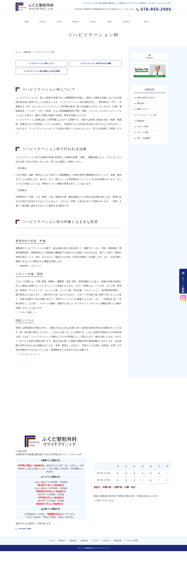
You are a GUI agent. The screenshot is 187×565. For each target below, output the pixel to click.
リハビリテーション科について (41, 63)
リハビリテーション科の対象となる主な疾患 (41, 72)
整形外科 (24, 267)
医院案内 (58, 20)
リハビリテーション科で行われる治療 (95, 63)
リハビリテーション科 (147, 116)
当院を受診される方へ (147, 98)
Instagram (149, 56)
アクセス (91, 20)
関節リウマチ (143, 110)
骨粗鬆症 (141, 122)
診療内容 (75, 20)
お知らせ (108, 20)
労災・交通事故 (144, 140)
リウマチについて (29, 355)
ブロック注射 (143, 134)
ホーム (26, 20)
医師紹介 (41, 20)
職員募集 (124, 20)
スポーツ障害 (26, 313)
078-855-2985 (33, 529)
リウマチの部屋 (145, 20)
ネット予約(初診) (183, 281)
